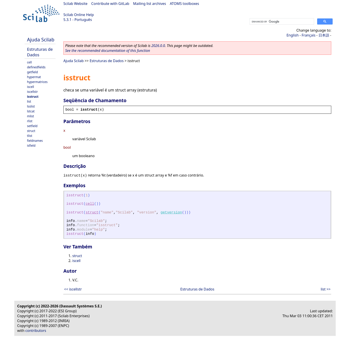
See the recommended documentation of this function (107, 50)
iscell (30, 87)
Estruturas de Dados (106, 60)
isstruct (32, 96)
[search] (281, 22)
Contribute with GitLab (110, 3)
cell (29, 62)
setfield (32, 126)
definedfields (36, 67)
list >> (326, 289)
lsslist (31, 106)
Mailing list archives (149, 3)
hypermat (34, 77)
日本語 (324, 35)
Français (308, 35)
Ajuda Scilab (40, 39)
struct (31, 131)
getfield (32, 72)
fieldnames (35, 140)
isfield (31, 145)
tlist (29, 136)
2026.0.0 (158, 45)
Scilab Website (75, 3)
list (29, 101)
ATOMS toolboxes (184, 3)
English (292, 35)
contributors (35, 330)
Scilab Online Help (78, 14)
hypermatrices (37, 82)
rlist (29, 121)
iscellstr (32, 91)
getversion (171, 213)
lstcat (31, 111)
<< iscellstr (73, 289)
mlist (30, 116)
